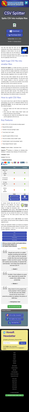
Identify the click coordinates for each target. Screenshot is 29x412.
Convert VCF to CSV (14, 375)
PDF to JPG (14, 382)
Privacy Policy (14, 237)
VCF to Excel (14, 386)
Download (14, 31)
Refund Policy (14, 240)
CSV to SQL (14, 378)
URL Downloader (14, 371)
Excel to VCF (14, 380)
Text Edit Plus (14, 323)
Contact (14, 356)
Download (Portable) (14, 199)
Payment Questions (7, 159)
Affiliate (14, 354)
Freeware (14, 360)
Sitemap (14, 362)
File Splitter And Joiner (14, 319)
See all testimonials (14, 306)
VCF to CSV (14, 384)
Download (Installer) (14, 196)
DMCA (14, 358)
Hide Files (14, 369)
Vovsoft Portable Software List (9, 244)
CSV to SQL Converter (14, 315)
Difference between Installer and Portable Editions (14, 243)
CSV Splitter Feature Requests (9, 246)
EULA (14, 235)
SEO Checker (14, 365)
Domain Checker (14, 367)
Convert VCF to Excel (14, 373)
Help (14, 232)
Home (14, 352)
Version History (17, 41)
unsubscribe (21, 347)
